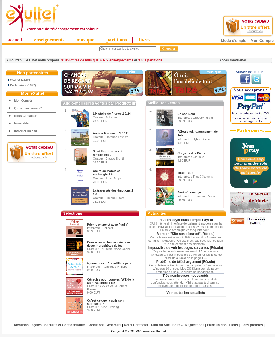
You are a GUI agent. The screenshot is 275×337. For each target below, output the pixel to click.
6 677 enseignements (116, 60)
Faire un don (217, 325)
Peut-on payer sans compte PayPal (186, 220)
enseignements (49, 40)
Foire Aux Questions (188, 325)
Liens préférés (252, 325)
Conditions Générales (104, 325)
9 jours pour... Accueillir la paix (109, 263)
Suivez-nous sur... (251, 72)
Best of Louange (189, 192)
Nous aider (22, 123)
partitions (116, 40)
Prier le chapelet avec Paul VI (107, 224)
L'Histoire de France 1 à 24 (112, 113)
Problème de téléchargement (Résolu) (185, 262)
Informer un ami (25, 131)
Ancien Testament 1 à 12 (110, 133)
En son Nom (186, 113)
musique (85, 40)
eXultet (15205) (19, 79)
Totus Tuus (185, 172)
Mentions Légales (28, 325)
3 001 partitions (150, 60)
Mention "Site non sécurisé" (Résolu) (185, 234)
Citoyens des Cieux (191, 153)
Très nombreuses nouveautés (186, 276)
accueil (15, 40)
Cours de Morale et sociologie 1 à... (106, 172)
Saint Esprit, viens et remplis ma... (107, 153)
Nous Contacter (25, 115)
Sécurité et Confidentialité (64, 325)
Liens (233, 325)
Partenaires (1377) (22, 85)
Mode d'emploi (234, 40)
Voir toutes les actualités (185, 293)
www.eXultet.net (154, 331)
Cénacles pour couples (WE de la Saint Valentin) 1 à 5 (110, 281)
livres (144, 40)
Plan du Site (160, 325)
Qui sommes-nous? (28, 108)
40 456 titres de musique (79, 60)
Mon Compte (262, 40)
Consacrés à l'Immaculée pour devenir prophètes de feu (108, 244)
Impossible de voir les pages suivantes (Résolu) (185, 248)
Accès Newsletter (232, 60)
